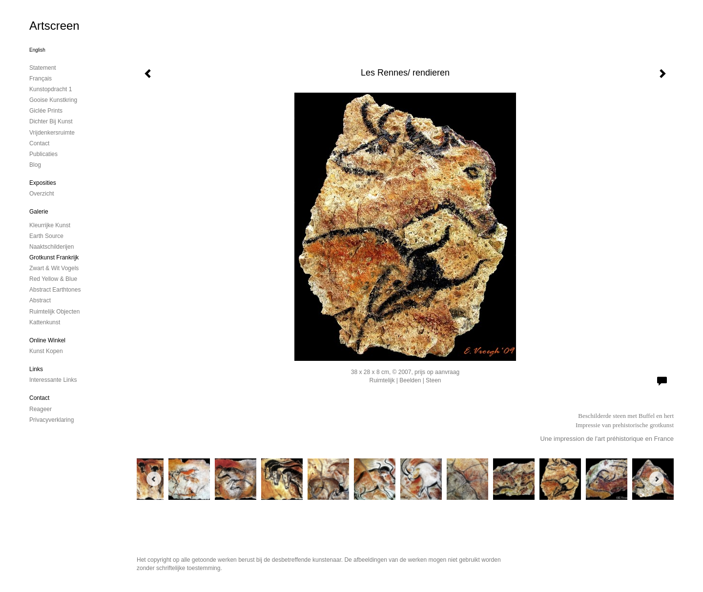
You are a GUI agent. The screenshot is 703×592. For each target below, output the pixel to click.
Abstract (40, 300)
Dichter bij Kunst (51, 121)
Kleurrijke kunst (49, 225)
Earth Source (46, 236)
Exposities (42, 182)
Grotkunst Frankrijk (54, 257)
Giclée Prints (45, 110)
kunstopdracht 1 (50, 89)
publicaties (43, 154)
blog (35, 164)
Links (36, 369)
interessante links (53, 379)
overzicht (41, 193)
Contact (39, 398)
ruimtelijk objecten (54, 311)
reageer (40, 409)
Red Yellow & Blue (53, 279)
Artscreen (54, 25)
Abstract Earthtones (55, 289)
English (37, 50)
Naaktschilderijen (51, 246)
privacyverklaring (51, 419)
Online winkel (47, 340)
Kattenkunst (44, 322)
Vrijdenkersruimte (52, 132)
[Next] (656, 479)
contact (39, 143)
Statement (42, 67)
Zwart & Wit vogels (54, 268)
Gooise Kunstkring (53, 100)
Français (40, 78)
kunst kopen (46, 351)
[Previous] (153, 479)
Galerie (38, 211)
